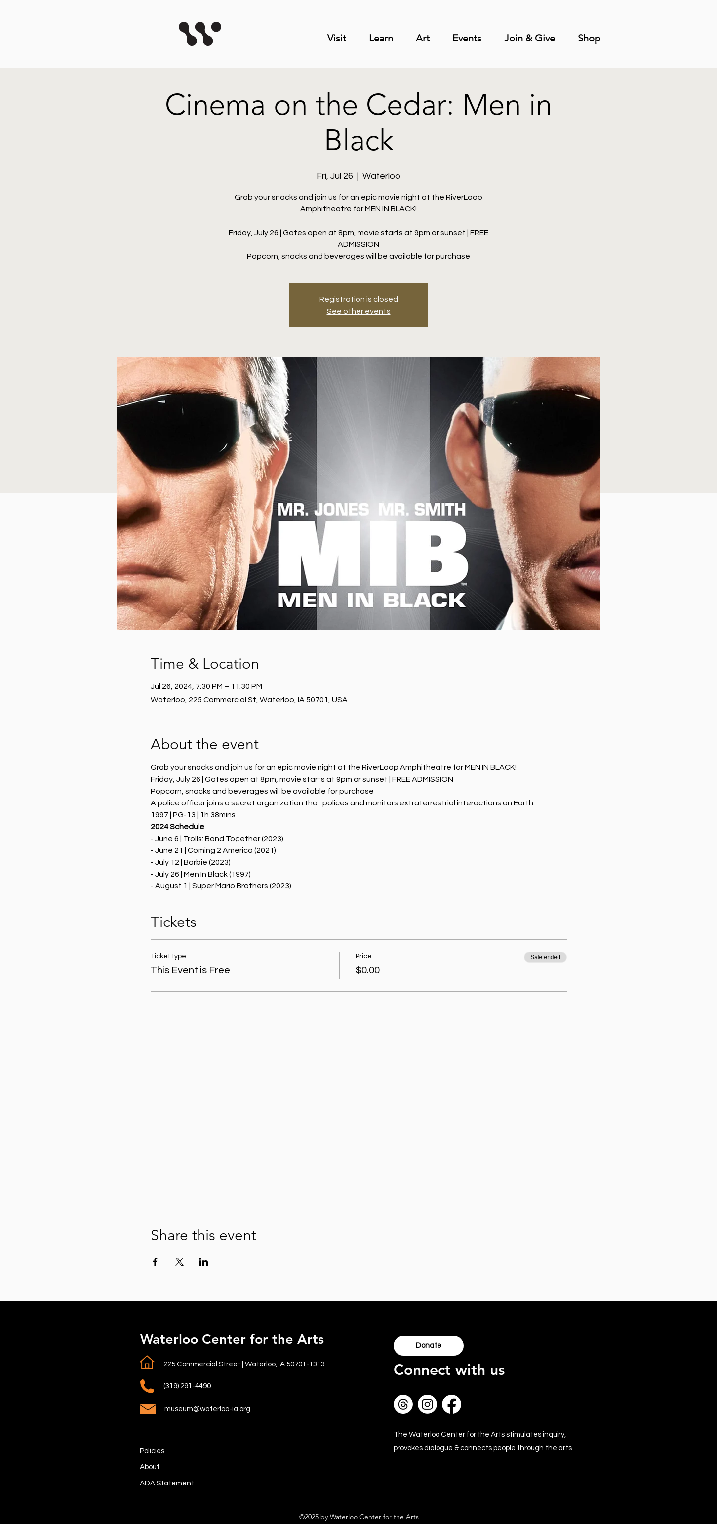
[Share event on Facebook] (155, 1262)
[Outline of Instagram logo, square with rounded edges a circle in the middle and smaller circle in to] (427, 1404)
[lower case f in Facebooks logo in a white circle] (451, 1404)
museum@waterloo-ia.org (207, 1409)
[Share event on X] (179, 1262)
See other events (359, 311)
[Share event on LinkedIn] (203, 1262)
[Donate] (429, 1346)
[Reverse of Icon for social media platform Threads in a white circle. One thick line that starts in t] (403, 1404)
